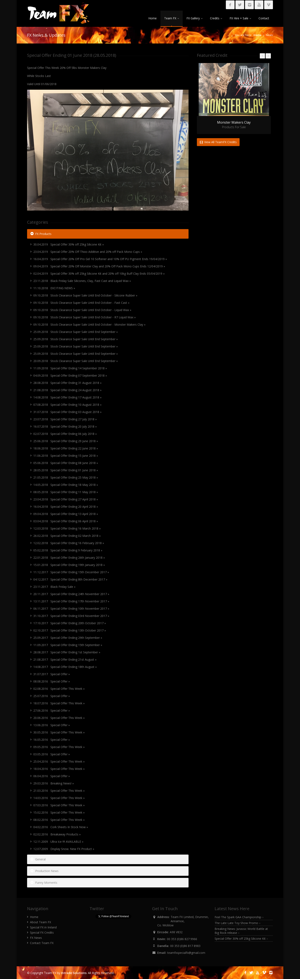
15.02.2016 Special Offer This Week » (59, 812)
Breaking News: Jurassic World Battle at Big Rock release (241, 931)
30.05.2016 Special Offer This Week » (59, 732)
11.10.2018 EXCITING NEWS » (54, 288)
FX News (36, 938)
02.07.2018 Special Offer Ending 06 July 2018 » (65, 434)
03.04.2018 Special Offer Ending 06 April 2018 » (65, 521)
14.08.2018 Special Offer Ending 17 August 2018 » (67, 397)
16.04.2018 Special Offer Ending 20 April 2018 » (65, 507)
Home (152, 18)
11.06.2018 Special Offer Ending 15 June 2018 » (65, 456)
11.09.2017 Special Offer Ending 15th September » (67, 645)
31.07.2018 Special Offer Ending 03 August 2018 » (67, 412)
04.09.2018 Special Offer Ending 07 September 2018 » (70, 375)
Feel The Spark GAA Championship (239, 917)
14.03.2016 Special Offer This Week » (59, 798)
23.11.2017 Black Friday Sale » (54, 587)
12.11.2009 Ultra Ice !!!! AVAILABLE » (58, 842)
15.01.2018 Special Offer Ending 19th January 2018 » (69, 565)
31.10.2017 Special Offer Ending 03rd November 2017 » (71, 616)
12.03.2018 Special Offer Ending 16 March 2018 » (67, 528)
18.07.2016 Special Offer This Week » (59, 703)
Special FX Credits (42, 932)
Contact (264, 18)
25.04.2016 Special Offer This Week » (59, 761)
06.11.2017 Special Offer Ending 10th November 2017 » (71, 608)
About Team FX (40, 922)
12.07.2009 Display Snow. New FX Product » (63, 849)
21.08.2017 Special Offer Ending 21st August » (64, 659)
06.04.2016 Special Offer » (51, 776)
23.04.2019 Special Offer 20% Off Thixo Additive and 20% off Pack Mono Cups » (87, 252)
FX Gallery (194, 18)
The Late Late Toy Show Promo (238, 923)
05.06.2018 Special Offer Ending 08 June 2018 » (65, 463)
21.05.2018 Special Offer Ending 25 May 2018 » (65, 477)
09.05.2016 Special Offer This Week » (59, 747)
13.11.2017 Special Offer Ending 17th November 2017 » (71, 601)
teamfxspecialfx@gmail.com (186, 953)
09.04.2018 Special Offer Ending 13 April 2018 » (65, 514)
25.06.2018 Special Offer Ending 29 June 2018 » (65, 441)
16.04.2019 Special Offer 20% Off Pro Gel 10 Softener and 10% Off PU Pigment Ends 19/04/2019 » (100, 259)
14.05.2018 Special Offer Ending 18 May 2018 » (65, 485)
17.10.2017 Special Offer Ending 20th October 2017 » (69, 623)
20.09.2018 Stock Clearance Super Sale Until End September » (75, 361)
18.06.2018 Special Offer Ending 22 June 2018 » (65, 448)
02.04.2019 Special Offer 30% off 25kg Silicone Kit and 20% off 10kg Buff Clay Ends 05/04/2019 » (99, 273)
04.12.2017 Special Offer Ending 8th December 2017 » (70, 579)
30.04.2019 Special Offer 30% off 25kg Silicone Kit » (68, 244)
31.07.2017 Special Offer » (51, 674)
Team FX (171, 18)
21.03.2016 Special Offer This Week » (59, 791)
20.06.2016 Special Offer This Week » (59, 718)
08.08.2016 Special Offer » (51, 681)
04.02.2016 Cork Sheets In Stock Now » (60, 827)
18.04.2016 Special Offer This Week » (59, 769)
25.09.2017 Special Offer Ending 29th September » (67, 638)
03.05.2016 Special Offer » (51, 754)
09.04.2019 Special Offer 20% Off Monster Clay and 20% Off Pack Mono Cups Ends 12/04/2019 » (99, 266)
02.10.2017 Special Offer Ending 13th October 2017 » (69, 630)
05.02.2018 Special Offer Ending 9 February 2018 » (67, 550)
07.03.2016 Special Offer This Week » (59, 805)
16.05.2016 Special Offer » (51, 740)
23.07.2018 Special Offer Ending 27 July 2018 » (65, 419)
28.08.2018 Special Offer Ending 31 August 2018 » (67, 383)
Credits (216, 18)
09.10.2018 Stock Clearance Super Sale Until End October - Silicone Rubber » (85, 295)
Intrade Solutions (73, 973)
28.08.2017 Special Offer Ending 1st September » (66, 652)
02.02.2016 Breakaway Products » (57, 834)
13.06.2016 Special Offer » (51, 725)
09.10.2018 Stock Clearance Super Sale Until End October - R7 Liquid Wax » (84, 317)
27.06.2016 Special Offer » (51, 710)
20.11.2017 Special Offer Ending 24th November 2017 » (71, 594)
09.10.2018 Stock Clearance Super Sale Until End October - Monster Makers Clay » (89, 324)
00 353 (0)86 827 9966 (182, 939)
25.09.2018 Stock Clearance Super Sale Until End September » (75, 332)
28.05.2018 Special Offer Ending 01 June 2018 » (65, 470)
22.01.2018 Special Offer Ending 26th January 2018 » (69, 558)
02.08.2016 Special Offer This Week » (59, 689)
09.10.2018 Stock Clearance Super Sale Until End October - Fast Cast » (81, 303)
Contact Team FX (42, 943)
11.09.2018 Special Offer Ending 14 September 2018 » (70, 368)
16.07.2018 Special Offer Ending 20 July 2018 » (65, 426)
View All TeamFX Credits (218, 142)
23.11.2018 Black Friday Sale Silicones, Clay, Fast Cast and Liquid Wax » (82, 281)
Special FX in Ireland (43, 927)
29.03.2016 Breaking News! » (53, 783)
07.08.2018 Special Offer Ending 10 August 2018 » (67, 405)
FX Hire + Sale (240, 18)
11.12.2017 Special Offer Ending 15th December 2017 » (71, 572)
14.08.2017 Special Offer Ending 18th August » (65, 667)
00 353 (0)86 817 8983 (185, 946)
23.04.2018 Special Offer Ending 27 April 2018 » (65, 499)
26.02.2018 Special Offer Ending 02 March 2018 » (67, 536)
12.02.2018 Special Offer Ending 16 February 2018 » (68, 543)
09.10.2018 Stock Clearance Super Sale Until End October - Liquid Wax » (82, 310)
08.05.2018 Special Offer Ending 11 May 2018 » (65, 492)
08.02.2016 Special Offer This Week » (59, 820)
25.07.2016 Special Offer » (51, 696)
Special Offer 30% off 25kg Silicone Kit (241, 939)
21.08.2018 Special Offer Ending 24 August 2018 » (67, 390)
